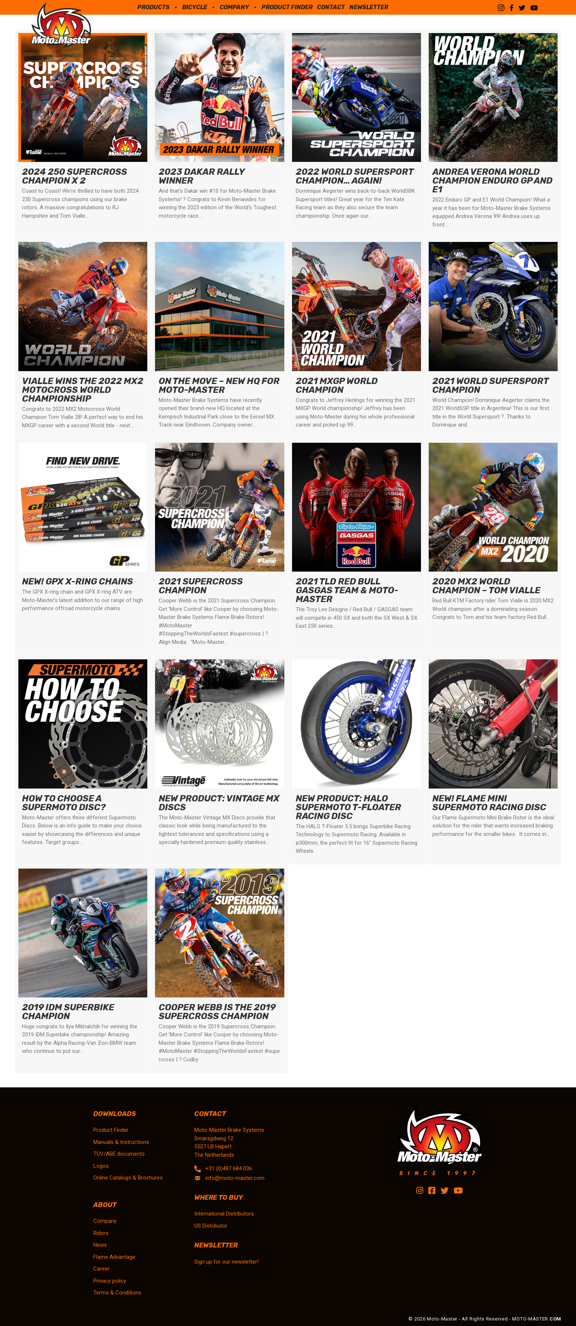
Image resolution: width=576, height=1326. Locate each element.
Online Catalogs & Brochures (128, 1177)
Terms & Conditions (117, 1292)
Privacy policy (109, 1281)
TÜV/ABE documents (119, 1154)
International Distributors (224, 1214)
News (100, 1245)
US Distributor (210, 1225)
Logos (101, 1166)
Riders (100, 1233)
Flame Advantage (114, 1257)
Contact (331, 7)
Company (238, 7)
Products (157, 7)
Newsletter (368, 7)
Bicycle (198, 7)
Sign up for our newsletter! (226, 1261)
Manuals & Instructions (121, 1142)
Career (101, 1268)
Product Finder (287, 7)
